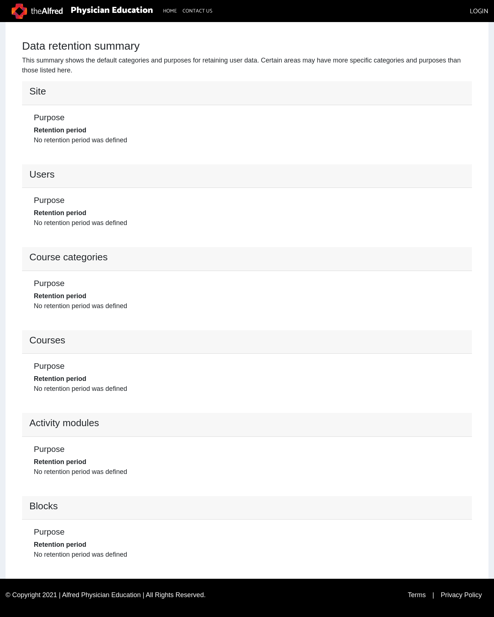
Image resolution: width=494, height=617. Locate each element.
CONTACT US (197, 11)
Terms (417, 595)
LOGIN (479, 11)
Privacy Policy (461, 595)
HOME (170, 11)
